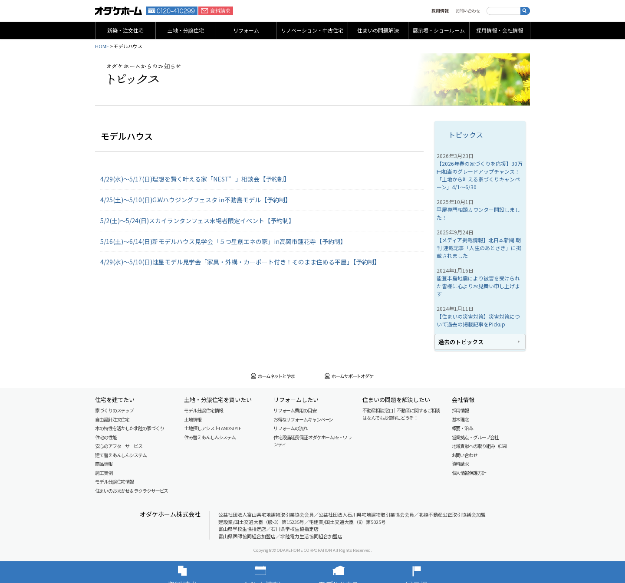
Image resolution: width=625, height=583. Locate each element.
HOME (102, 46)
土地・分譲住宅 (186, 30)
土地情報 (192, 419)
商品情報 (103, 463)
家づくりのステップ (114, 410)
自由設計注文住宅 (112, 419)
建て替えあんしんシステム (121, 454)
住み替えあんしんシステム (210, 437)
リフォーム (246, 30)
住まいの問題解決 (378, 30)
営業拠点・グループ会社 (475, 437)
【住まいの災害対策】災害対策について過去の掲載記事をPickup (478, 320)
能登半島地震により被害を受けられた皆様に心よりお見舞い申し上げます (478, 285)
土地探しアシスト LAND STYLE (212, 428)
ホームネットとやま (273, 376)
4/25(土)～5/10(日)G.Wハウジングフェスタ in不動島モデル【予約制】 (195, 199)
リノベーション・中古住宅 (312, 30)
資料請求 (215, 11)
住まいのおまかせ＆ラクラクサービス (131, 490)
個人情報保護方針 (469, 472)
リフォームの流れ (290, 428)
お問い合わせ (467, 11)
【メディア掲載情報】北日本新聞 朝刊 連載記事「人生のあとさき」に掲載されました (479, 247)
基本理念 (460, 419)
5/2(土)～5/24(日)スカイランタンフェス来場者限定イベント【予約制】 (197, 220)
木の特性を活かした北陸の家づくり (129, 428)
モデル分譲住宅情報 (114, 481)
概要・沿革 (463, 428)
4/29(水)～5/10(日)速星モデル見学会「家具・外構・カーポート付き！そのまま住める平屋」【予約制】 (240, 261)
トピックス (465, 134)
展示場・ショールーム (439, 30)
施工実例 (103, 472)
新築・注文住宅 (125, 30)
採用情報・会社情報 (499, 30)
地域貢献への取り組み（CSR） (481, 445)
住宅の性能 (106, 437)
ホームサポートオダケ (349, 376)
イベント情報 (273, 572)
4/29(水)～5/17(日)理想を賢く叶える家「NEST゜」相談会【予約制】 (195, 179)
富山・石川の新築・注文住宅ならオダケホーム (118, 11)
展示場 (430, 572)
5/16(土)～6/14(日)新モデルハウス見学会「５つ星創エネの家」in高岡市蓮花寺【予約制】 (223, 241)
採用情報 (440, 11)
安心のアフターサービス (118, 445)
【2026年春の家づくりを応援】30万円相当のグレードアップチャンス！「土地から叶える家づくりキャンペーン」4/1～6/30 (480, 175)
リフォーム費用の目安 (294, 410)
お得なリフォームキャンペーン (303, 419)
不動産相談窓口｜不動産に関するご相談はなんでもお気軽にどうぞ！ (401, 414)
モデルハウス (351, 572)
